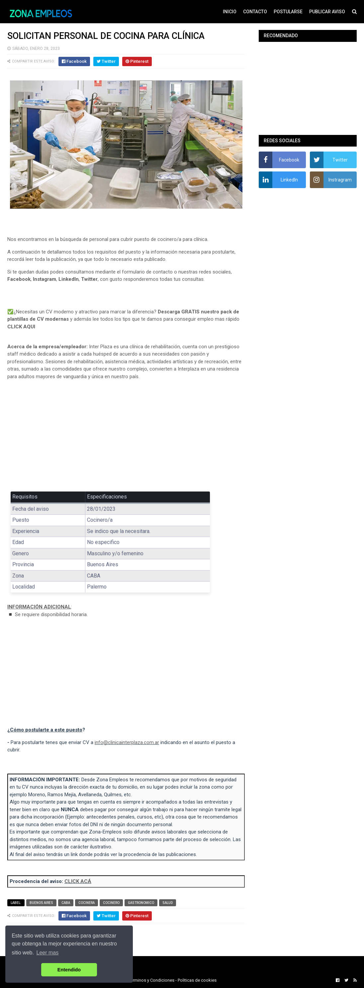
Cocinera (86, 903)
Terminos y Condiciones (151, 980)
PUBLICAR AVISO (327, 11)
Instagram (44, 279)
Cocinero (111, 903)
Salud (167, 903)
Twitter (89, 279)
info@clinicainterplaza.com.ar (127, 742)
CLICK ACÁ (77, 881)
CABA (65, 903)
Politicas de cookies (197, 980)
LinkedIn (68, 279)
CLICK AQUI (21, 327)
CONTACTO (255, 11)
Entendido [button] (69, 969)
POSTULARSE (288, 11)
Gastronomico (141, 903)
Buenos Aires (41, 903)
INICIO (229, 11)
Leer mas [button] (48, 952)
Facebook (19, 279)
